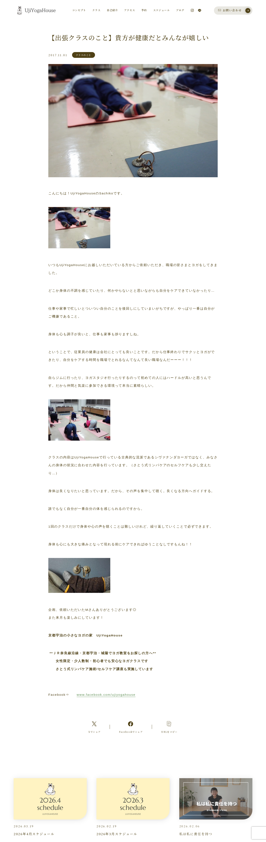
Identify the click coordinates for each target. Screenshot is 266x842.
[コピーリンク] (169, 727)
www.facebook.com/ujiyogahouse (106, 694)
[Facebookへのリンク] (131, 727)
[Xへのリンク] (94, 727)
